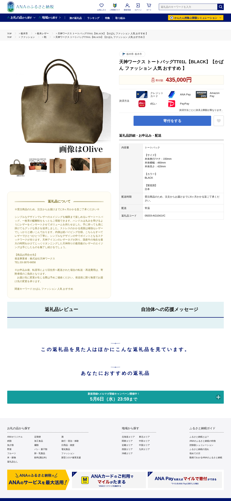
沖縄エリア (127, 453)
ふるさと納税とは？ (199, 437)
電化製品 (65, 449)
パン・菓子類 (40, 449)
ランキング (93, 18)
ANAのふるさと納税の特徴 (202, 441)
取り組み (120, 18)
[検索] (220, 7)
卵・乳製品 (39, 453)
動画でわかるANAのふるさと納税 (205, 457)
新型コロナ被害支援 (71, 457)
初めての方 (194, 453)
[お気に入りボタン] (219, 121)
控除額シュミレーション (201, 445)
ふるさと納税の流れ (199, 449)
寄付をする (172, 121)
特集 (107, 18)
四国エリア (127, 449)
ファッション (67, 453)
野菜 (9, 449)
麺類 (36, 445)
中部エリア (144, 441)
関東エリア (127, 441)
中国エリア (144, 445)
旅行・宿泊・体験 (70, 441)
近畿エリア (127, 445)
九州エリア (144, 449)
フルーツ (11, 453)
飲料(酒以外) (40, 457)
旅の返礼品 (75, 18)
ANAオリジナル (15, 437)
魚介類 (10, 445)
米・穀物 (11, 457)
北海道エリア (128, 437)
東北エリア (144, 437)
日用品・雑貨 (67, 445)
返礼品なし (12, 461)
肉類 (9, 441)
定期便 (37, 437)
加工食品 (38, 441)
